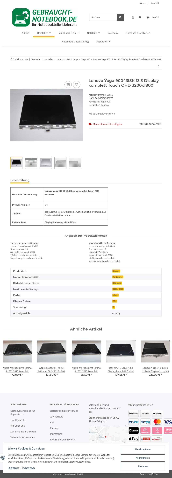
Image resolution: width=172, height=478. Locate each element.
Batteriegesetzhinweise (62, 439)
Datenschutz (28, 468)
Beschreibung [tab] (19, 180)
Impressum (13, 468)
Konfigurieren (143, 458)
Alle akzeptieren (142, 449)
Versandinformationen (22, 437)
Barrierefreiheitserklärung (64, 410)
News (142, 3)
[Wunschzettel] (140, 17)
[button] (132, 17)
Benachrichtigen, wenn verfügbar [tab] (57, 180)
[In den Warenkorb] (13, 76)
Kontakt (155, 3)
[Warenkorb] (153, 17)
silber (115, 295)
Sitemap (54, 428)
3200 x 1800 (118, 289)
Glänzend (117, 283)
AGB (52, 422)
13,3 (114, 301)
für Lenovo (117, 277)
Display (116, 271)
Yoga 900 (105, 101)
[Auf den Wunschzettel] (76, 84)
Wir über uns (17, 425)
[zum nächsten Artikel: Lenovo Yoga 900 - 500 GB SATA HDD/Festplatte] (158, 65)
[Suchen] (103, 17)
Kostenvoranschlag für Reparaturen (22, 412)
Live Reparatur (18, 420)
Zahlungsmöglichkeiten (23, 431)
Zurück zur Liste (20, 59)
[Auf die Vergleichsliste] (68, 84)
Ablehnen (142, 466)
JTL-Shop (155, 474)
